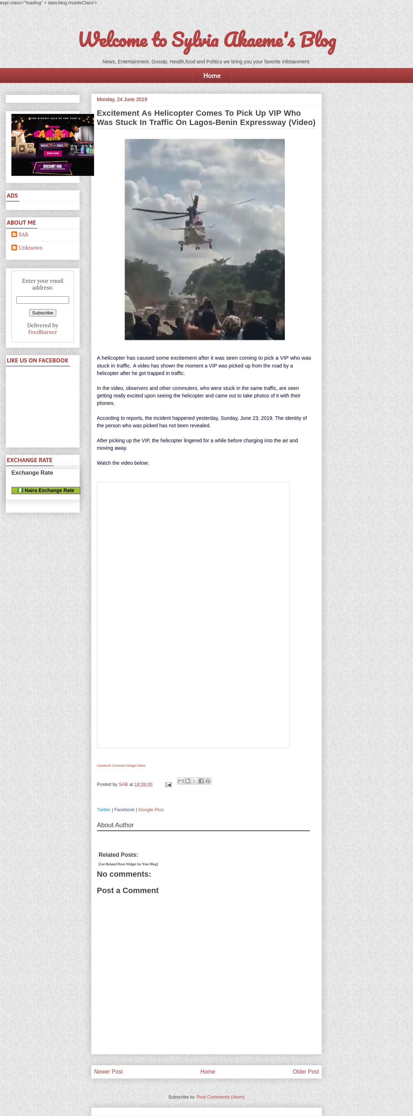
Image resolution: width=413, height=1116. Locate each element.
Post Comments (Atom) (221, 1097)
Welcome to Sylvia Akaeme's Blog (206, 39)
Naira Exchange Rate (45, 490)
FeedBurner (42, 332)
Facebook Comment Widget (117, 765)
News (141, 765)
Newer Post (108, 1072)
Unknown (30, 248)
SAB (23, 234)
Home (211, 75)
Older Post (306, 1072)
